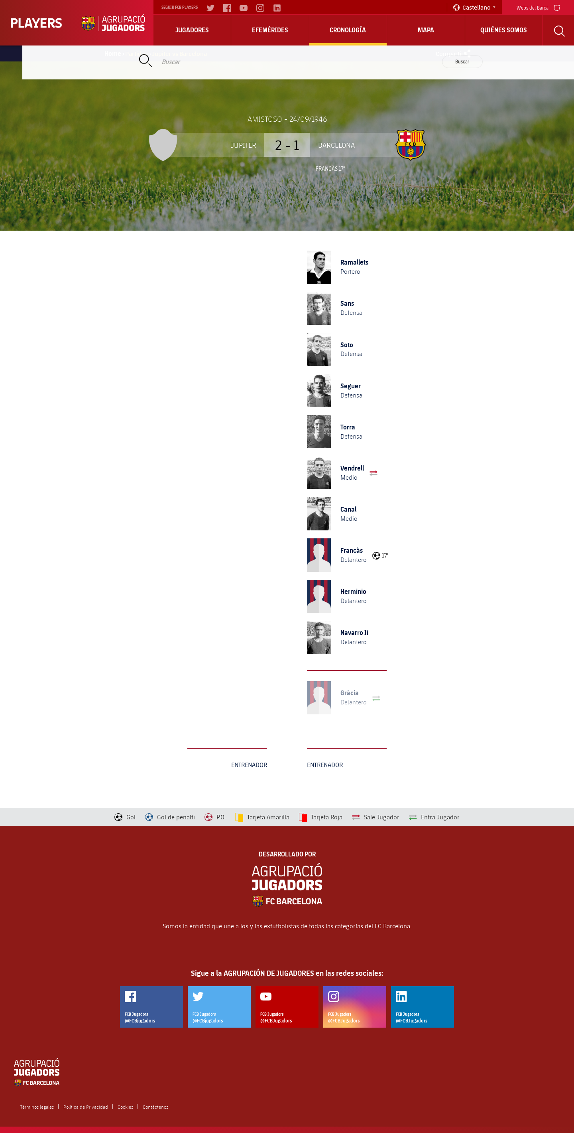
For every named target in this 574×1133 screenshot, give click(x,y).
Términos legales (37, 1106)
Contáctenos (155, 1106)
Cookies (125, 1106)
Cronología (348, 30)
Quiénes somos (503, 30)
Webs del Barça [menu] (538, 7)
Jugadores (192, 30)
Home (112, 53)
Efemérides (270, 30)
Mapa (426, 30)
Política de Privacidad (85, 1106)
